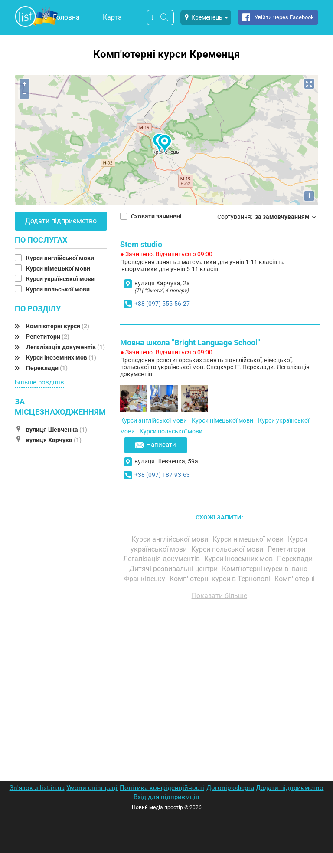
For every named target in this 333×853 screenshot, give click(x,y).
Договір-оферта (230, 788)
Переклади (47, 367)
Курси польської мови (58, 289)
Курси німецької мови (58, 268)
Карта (112, 17)
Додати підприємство (61, 221)
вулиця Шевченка (56, 429)
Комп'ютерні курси (57, 326)
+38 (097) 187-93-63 (162, 474)
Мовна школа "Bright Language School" (190, 342)
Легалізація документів (65, 347)
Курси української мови (61, 278)
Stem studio (141, 244)
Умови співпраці (92, 788)
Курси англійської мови (60, 258)
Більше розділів (39, 382)
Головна (66, 17)
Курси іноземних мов (61, 357)
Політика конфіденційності (162, 788)
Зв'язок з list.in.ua (37, 788)
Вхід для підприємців (166, 797)
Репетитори (47, 336)
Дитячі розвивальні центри (174, 569)
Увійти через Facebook (284, 17)
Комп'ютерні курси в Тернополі (221, 579)
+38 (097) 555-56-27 (162, 303)
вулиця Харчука (54, 439)
